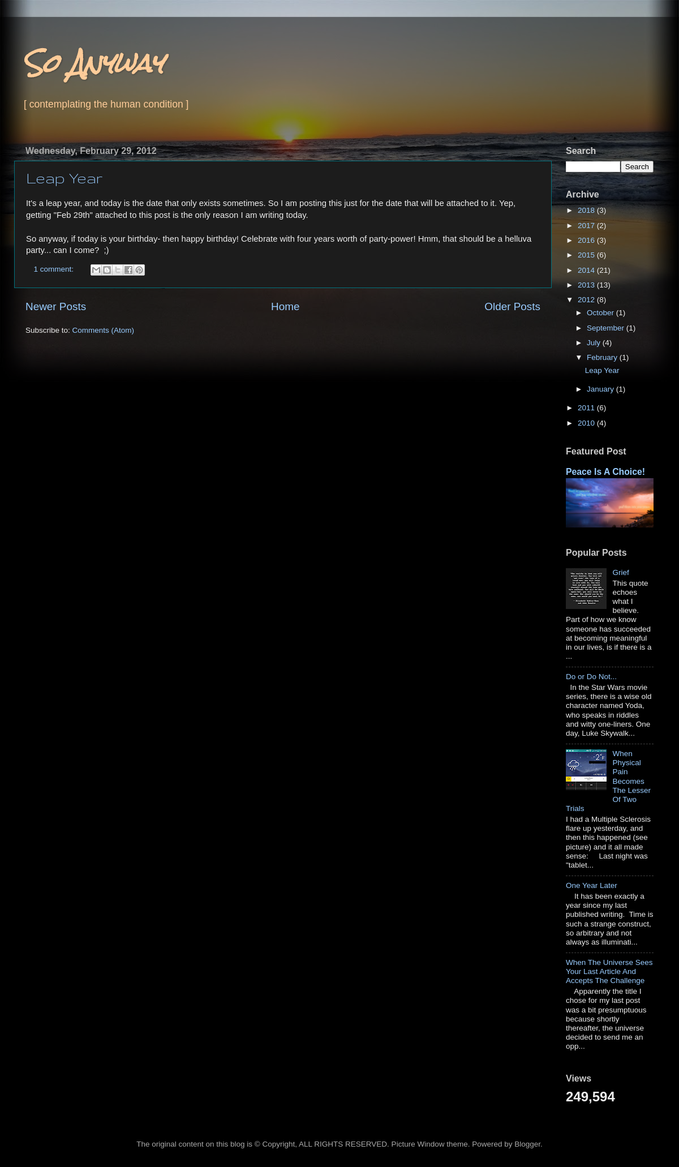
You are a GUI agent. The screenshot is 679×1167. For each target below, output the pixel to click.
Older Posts (512, 306)
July (595, 342)
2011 (587, 408)
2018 (587, 210)
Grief (620, 572)
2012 (587, 299)
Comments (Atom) (103, 330)
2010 (587, 423)
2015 (587, 255)
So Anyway (93, 63)
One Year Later (591, 885)
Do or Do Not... (591, 676)
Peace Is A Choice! (605, 472)
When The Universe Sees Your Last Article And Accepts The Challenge (609, 971)
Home (285, 306)
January (601, 389)
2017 (587, 225)
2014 (587, 270)
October (601, 312)
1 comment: (55, 269)
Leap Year (64, 178)
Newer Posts (55, 306)
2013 (587, 285)
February (603, 357)
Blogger (527, 1144)
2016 (587, 240)
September (606, 328)
